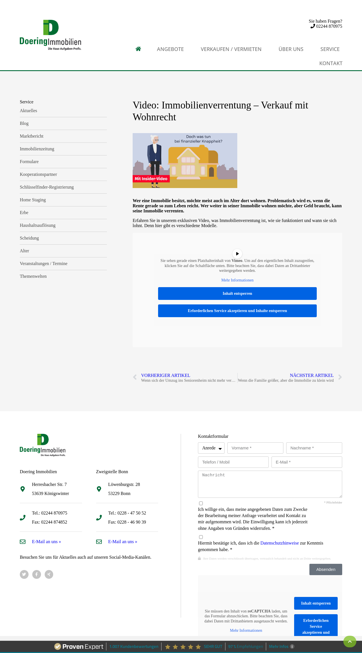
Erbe (24, 212)
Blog (24, 123)
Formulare (29, 161)
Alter (24, 250)
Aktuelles (28, 110)
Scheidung (29, 238)
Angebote (170, 49)
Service (330, 49)
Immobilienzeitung (37, 148)
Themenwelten (33, 276)
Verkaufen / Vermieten (231, 49)
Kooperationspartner (38, 174)
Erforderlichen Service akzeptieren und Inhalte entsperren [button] (237, 311)
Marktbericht (32, 136)
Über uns (291, 49)
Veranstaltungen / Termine (43, 263)
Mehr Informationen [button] (237, 280)
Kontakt (330, 63)
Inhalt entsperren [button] (237, 293)
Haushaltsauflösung (37, 225)
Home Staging (33, 199)
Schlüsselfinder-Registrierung (47, 187)
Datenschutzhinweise (279, 543)
